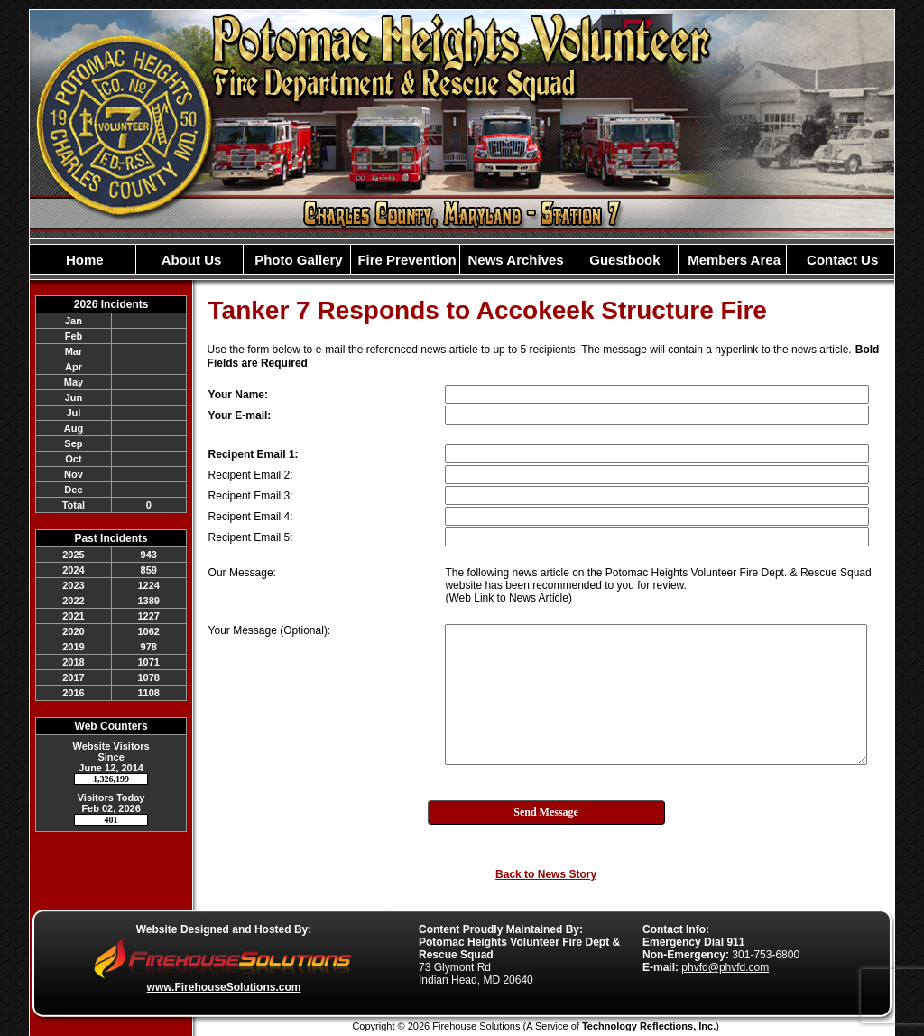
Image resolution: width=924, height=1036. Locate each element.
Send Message (545, 812)
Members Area (732, 259)
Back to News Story (545, 874)
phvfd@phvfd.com (725, 967)
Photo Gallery (297, 259)
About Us (189, 259)
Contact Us (840, 259)
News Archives (513, 259)
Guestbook (623, 259)
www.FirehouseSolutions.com (224, 987)
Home (83, 259)
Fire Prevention (405, 259)
